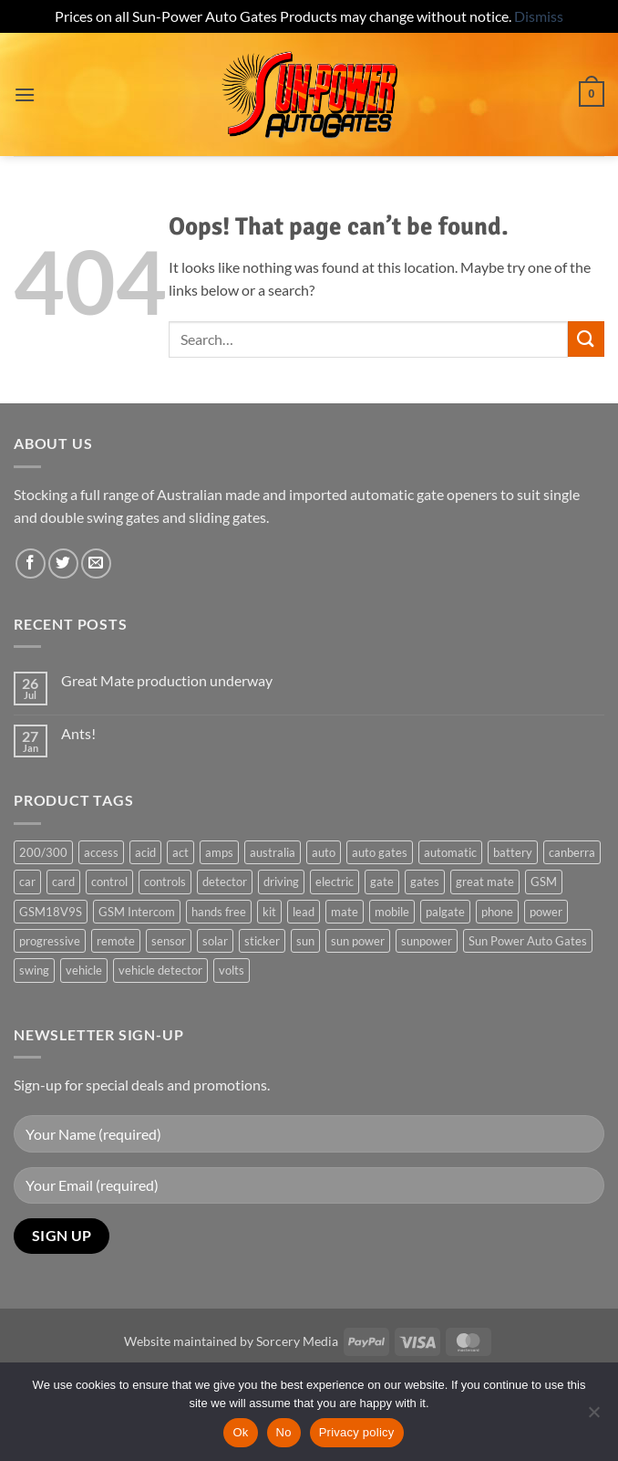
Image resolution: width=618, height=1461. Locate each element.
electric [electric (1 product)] (334, 881)
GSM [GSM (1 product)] (543, 881)
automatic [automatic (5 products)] (450, 852)
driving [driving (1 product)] (281, 881)
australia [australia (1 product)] (272, 852)
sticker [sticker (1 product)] (262, 941)
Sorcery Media (297, 1341)
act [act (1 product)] (180, 852)
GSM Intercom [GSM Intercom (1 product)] (136, 911)
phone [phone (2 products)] (497, 911)
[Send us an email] (96, 563)
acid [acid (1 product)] (145, 852)
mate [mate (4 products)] (344, 911)
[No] (593, 1417)
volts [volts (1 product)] (231, 970)
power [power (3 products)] (546, 911)
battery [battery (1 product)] (512, 852)
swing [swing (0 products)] (34, 970)
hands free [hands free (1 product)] (218, 911)
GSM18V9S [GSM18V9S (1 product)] (50, 911)
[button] (25, 94)
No (284, 1432)
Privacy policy (357, 1432)
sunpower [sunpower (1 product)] (426, 941)
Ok (240, 1432)
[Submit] (586, 339)
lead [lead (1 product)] (303, 911)
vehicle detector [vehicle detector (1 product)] (160, 970)
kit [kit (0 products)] (269, 911)
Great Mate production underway (167, 680)
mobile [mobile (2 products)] (392, 911)
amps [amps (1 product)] (219, 852)
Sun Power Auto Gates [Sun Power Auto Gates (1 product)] (528, 941)
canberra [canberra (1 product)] (572, 852)
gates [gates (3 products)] (424, 881)
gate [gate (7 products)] (382, 881)
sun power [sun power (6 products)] (358, 941)
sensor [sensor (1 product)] (168, 941)
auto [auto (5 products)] (323, 852)
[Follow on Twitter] (63, 563)
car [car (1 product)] (27, 881)
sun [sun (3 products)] (305, 941)
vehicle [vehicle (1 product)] (84, 970)
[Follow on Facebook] (30, 563)
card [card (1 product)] (63, 881)
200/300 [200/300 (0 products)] (43, 852)
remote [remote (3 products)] (116, 941)
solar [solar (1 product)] (215, 941)
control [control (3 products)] (109, 881)
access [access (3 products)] (101, 852)
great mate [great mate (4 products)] (485, 881)
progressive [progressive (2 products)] (49, 941)
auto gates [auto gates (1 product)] (379, 852)
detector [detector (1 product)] (224, 881)
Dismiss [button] (538, 16)
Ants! (78, 733)
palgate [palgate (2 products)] (445, 911)
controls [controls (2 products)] (165, 881)
